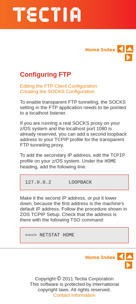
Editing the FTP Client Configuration (58, 86)
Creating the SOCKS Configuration (57, 91)
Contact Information (74, 296)
